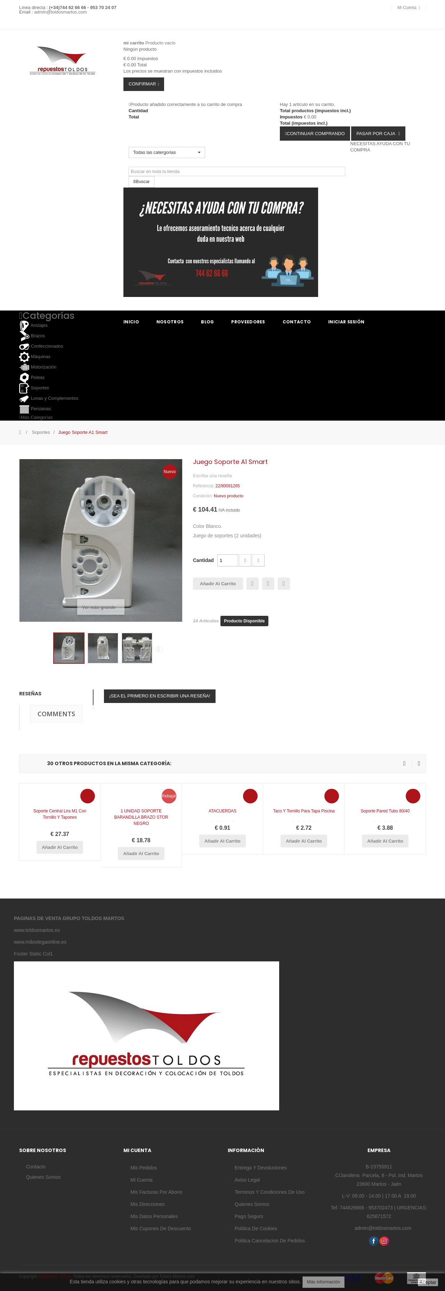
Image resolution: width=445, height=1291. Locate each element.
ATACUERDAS (222, 811)
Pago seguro (249, 1216)
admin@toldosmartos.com (60, 12)
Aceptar (428, 1282)
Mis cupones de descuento (160, 1228)
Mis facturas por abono (156, 1192)
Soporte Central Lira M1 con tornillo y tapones (60, 814)
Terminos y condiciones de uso (270, 1192)
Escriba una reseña (212, 475)
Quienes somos (43, 1177)
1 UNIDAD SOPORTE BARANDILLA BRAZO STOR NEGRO (141, 817)
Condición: (203, 496)
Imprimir (268, 584)
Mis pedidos (143, 1167)
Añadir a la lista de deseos (284, 584)
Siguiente (158, 649)
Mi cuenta (141, 1180)
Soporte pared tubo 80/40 (385, 811)
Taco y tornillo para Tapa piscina (303, 811)
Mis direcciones (147, 1204)
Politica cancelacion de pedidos (270, 1240)
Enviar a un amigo (252, 584)
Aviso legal (247, 1180)
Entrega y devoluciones (261, 1167)
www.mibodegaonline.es (40, 942)
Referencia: (203, 485)
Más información (323, 1281)
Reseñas (30, 693)
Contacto (36, 1166)
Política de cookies (256, 1228)
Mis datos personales (154, 1216)
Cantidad (203, 560)
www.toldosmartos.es (37, 930)
